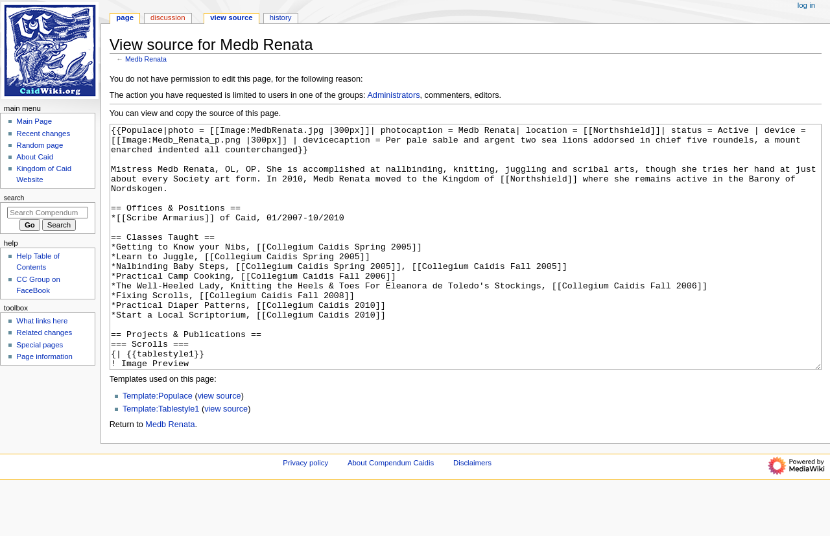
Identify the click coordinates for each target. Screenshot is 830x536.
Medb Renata (146, 59)
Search (14, 198)
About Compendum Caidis (391, 511)
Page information (44, 356)
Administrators (393, 95)
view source (219, 444)
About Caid (34, 157)
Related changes (44, 332)
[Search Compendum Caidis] (47, 212)
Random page (39, 145)
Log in (806, 5)
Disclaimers (472, 511)
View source (231, 17)
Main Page (34, 121)
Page (125, 17)
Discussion (167, 17)
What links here (41, 321)
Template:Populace (158, 444)
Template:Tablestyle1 (161, 457)
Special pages (39, 345)
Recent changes (43, 133)
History (281, 17)
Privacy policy (305, 511)
